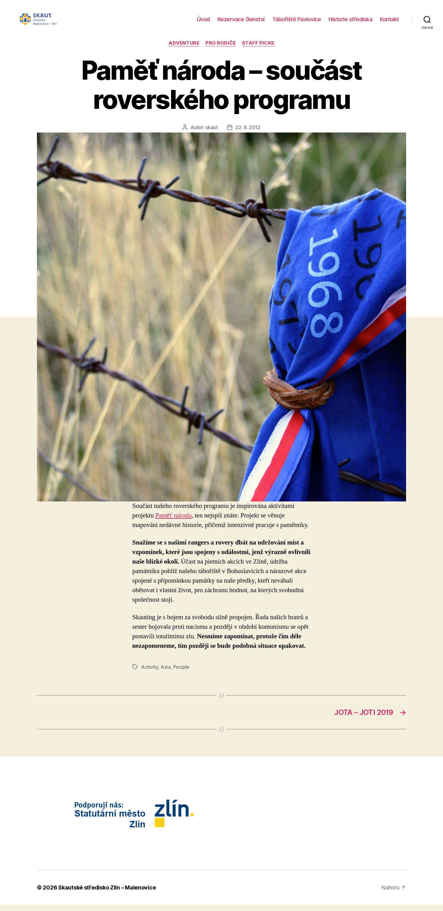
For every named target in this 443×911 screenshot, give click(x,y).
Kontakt (389, 22)
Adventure (184, 49)
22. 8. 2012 (248, 133)
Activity (149, 673)
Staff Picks (258, 49)
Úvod (203, 22)
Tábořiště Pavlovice (296, 22)
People (181, 673)
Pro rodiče (221, 49)
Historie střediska (350, 22)
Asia (165, 673)
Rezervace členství (241, 22)
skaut (212, 133)
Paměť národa (173, 521)
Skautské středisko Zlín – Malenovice (107, 893)
